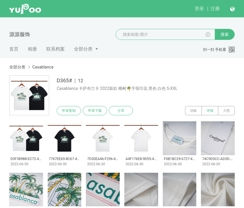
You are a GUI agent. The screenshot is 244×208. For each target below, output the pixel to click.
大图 (226, 111)
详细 (209, 111)
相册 (32, 49)
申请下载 (95, 111)
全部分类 (83, 49)
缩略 (193, 111)
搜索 (225, 34)
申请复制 (69, 111)
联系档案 (55, 49)
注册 (215, 8)
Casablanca (42, 67)
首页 (14, 49)
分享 (120, 111)
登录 (199, 8)
